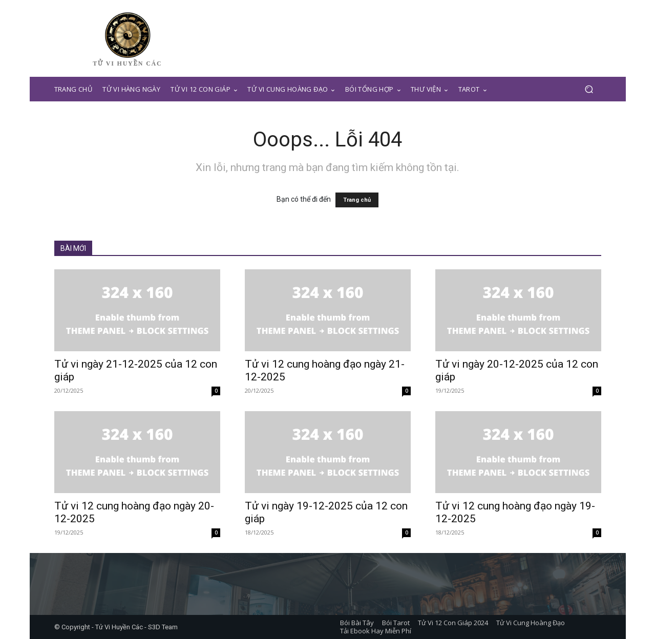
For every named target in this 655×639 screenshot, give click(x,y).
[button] (589, 89)
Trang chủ (357, 200)
